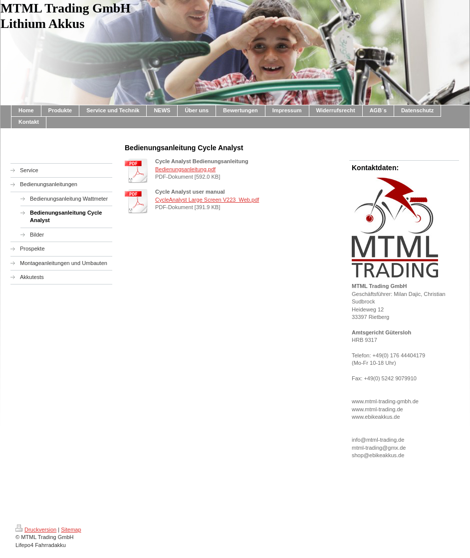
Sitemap (71, 530)
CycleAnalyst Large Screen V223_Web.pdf (207, 200)
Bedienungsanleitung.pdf (185, 169)
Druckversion (35, 530)
